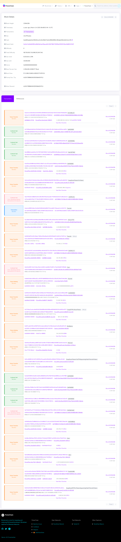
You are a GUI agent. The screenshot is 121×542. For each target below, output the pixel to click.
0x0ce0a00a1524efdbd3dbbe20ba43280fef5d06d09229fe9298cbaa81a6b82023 (46, 180)
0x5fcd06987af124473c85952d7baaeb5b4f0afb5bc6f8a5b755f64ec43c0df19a (45, 359)
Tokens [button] (58, 6)
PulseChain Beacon (99, 524)
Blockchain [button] (46, 6)
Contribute (36, 527)
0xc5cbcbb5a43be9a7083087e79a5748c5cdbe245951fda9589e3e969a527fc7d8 (46, 471)
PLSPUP (61, 366)
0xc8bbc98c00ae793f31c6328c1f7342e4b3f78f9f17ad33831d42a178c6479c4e (45, 438)
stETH (71, 286)
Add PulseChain (40, 532)
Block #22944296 (110, 116)
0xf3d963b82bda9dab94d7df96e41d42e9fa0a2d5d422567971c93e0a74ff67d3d (46, 454)
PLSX (66, 243)
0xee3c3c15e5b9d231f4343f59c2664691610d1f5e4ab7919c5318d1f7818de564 (46, 112)
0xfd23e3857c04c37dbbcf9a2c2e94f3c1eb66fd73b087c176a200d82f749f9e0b (45, 267)
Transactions (8, 99)
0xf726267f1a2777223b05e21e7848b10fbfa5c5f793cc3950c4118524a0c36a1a (45, 410)
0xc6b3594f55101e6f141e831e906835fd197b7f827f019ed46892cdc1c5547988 (46, 376)
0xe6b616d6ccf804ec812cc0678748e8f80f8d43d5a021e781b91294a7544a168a (46, 278)
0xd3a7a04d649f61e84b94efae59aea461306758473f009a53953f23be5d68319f (47, 44)
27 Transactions (29, 32)
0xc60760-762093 (76, 120)
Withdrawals (20, 99)
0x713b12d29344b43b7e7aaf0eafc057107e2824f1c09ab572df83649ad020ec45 (46, 141)
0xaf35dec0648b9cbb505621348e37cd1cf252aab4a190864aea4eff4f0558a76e (46, 163)
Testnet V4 (76, 524)
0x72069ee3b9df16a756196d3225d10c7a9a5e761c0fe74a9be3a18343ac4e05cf (46, 129)
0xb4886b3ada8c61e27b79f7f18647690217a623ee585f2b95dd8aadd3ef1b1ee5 (46, 152)
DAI (59, 350)
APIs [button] (67, 6)
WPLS (64, 171)
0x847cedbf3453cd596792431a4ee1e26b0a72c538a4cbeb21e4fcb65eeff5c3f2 (45, 326)
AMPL (66, 478)
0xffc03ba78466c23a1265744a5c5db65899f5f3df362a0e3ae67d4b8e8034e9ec (46, 387)
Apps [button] (76, 6)
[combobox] (108, 6)
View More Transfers (61, 122)
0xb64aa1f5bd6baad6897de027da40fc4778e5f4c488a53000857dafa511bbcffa (46, 342)
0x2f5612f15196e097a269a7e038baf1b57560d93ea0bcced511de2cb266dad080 (46, 293)
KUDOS (71, 462)
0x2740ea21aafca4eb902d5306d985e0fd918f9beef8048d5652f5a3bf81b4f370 (45, 309)
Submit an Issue (37, 524)
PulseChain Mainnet (58, 524)
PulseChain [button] (87, 6)
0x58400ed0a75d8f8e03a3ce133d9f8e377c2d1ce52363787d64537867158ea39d (46, 421)
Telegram (35, 529)
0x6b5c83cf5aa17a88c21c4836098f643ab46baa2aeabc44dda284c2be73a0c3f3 (46, 398)
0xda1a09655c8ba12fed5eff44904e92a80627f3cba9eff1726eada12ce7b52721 (45, 208)
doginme (68, 187)
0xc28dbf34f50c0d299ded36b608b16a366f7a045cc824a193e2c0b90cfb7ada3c (46, 219)
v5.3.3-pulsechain (10, 537)
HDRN (64, 333)
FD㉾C (68, 227)
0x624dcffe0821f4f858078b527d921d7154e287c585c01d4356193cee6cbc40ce (45, 488)
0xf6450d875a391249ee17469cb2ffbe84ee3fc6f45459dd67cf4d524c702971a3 (45, 236)
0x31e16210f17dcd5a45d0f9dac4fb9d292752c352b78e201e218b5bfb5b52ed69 (46, 250)
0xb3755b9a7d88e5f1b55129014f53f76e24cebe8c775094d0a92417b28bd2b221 (46, 197)
